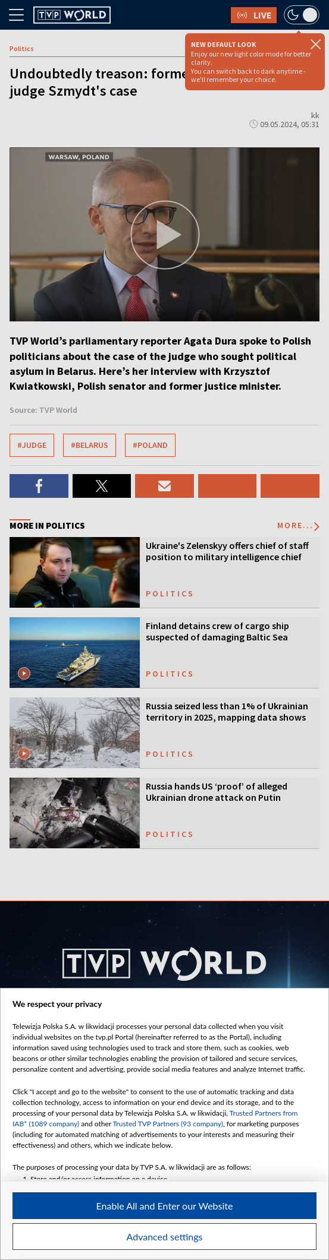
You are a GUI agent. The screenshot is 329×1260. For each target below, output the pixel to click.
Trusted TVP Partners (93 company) (168, 1123)
